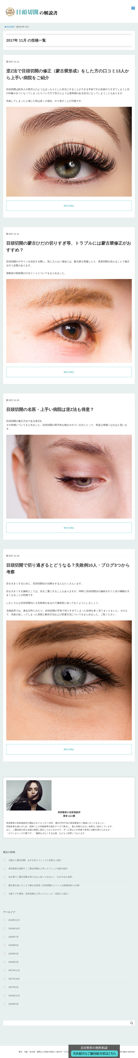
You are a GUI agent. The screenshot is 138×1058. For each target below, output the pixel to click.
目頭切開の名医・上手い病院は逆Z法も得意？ (50, 409)
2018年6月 (13, 945)
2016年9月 (13, 1004)
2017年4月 (13, 987)
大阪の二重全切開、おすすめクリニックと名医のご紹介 (34, 860)
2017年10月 (14, 979)
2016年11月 (14, 995)
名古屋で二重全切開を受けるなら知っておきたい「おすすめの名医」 (41, 877)
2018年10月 (14, 928)
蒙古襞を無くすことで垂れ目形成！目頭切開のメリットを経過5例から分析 (44, 885)
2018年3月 (13, 962)
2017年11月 (14, 970)
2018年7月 (13, 937)
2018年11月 (14, 920)
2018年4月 (13, 953)
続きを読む (69, 205)
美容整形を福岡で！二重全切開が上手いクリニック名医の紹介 (38, 868)
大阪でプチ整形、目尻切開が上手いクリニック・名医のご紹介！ (39, 893)
